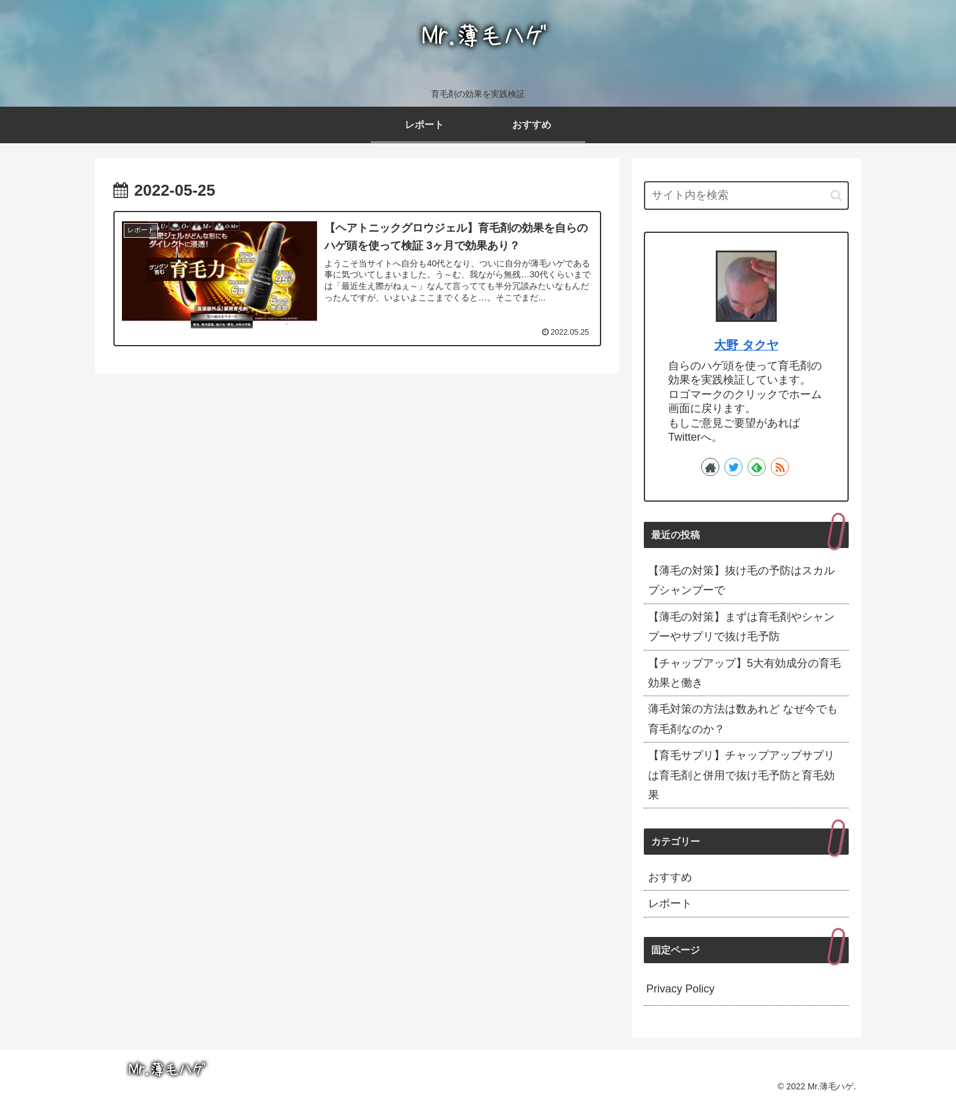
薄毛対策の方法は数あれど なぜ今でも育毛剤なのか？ (743, 719)
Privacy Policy (680, 989)
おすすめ (670, 877)
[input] (746, 195)
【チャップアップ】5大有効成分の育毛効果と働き (744, 673)
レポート (670, 903)
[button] (836, 195)
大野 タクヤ (746, 345)
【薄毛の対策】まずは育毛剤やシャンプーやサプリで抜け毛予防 (741, 627)
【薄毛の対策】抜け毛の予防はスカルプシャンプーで (741, 580)
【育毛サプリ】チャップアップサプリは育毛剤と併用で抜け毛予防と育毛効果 (741, 775)
